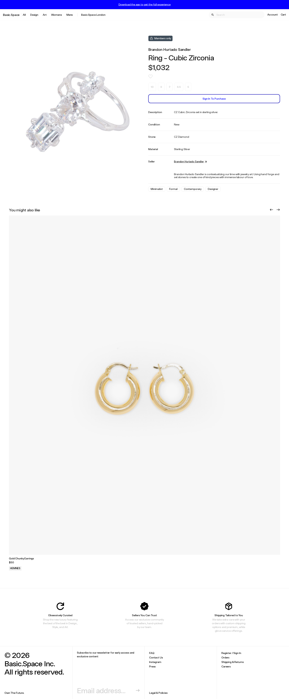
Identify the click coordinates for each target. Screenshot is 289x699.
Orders (225, 657)
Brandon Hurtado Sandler (169, 49)
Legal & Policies (158, 692)
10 (152, 86)
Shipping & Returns (232, 661)
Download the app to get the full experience (145, 4)
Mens (69, 14)
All (24, 14)
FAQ (151, 653)
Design (34, 14)
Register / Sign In (231, 653)
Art (45, 14)
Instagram (155, 661)
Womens (56, 14)
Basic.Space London (93, 14)
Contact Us (156, 657)
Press (152, 666)
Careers (226, 666)
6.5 (179, 86)
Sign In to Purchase (214, 98)
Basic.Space (11, 14)
